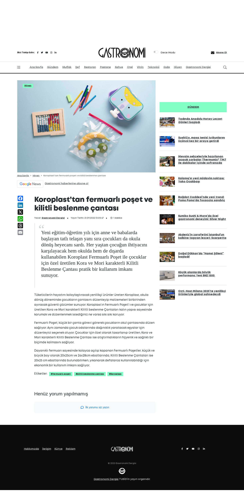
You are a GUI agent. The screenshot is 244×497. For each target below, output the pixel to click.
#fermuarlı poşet (61, 374)
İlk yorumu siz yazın (95, 407)
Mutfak (66, 67)
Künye (58, 449)
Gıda (167, 67)
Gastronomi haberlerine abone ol (66, 183)
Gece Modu (168, 53)
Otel (130, 67)
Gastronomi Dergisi (198, 67)
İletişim (46, 449)
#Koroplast (115, 374)
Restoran (90, 67)
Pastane (105, 67)
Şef (77, 67)
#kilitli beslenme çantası (90, 374)
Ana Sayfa (36, 67)
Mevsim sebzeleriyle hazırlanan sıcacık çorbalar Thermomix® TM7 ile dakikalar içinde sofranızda (202, 159)
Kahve (119, 67)
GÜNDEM (193, 107)
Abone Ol (221, 53)
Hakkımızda (31, 449)
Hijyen (178, 67)
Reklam (70, 449)
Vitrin (140, 67)
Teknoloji (153, 67)
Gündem (52, 67)
